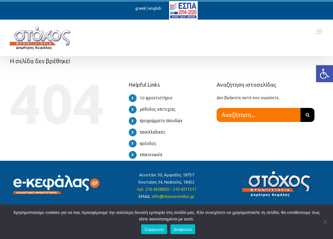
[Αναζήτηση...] (258, 115)
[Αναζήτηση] (307, 115)
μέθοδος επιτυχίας (158, 109)
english (155, 8)
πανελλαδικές (153, 132)
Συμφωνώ (154, 229)
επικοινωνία (151, 154)
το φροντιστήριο (156, 97)
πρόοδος (148, 143)
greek (140, 8)
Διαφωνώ (183, 229)
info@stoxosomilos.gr (173, 196)
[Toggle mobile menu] (319, 31)
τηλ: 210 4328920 (153, 189)
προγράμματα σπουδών (161, 120)
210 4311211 (184, 189)
